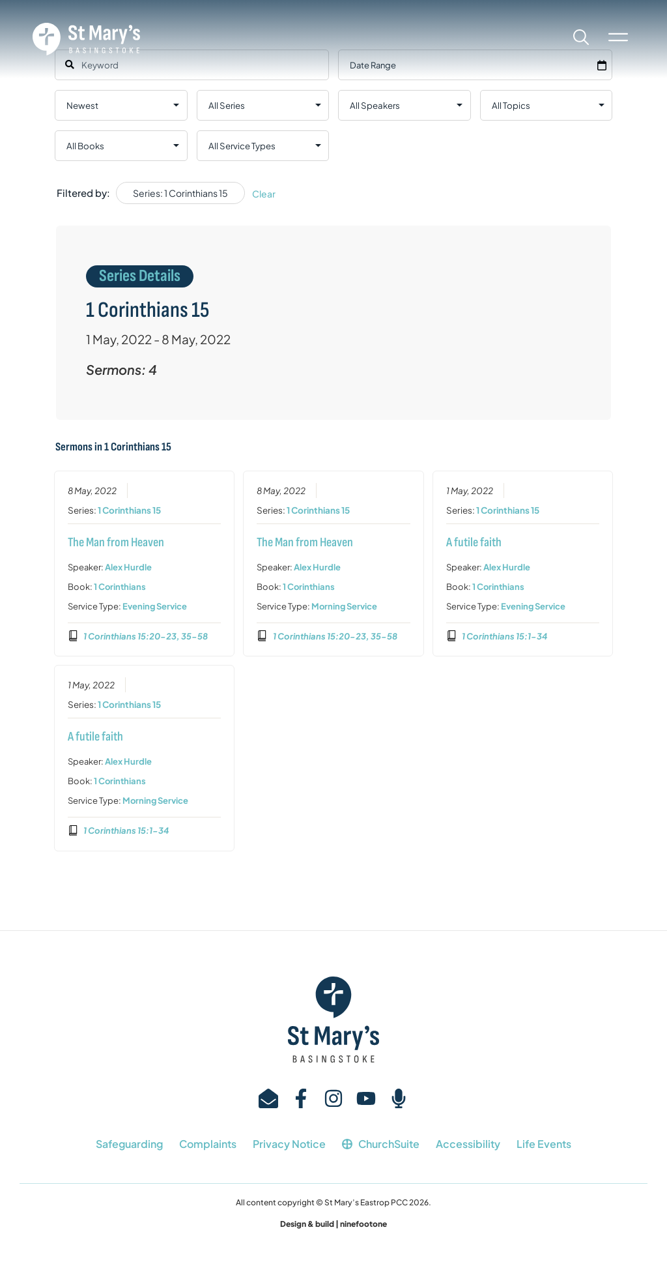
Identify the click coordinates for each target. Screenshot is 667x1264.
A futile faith (474, 542)
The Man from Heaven (115, 542)
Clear (264, 193)
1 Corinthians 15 (128, 509)
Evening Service (154, 605)
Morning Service (344, 605)
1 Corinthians (119, 586)
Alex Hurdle (127, 566)
